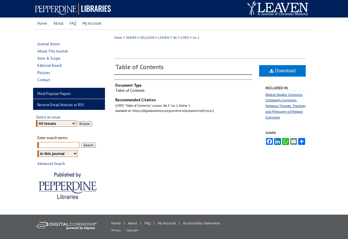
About (132, 223)
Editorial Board (49, 65)
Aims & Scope (48, 58)
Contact (43, 79)
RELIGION (147, 38)
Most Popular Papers (54, 93)
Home (118, 38)
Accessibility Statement (201, 223)
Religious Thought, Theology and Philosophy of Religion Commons (285, 111)
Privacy (116, 230)
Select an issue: (48, 117)
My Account (167, 223)
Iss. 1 (196, 38)
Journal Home (48, 44)
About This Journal (52, 51)
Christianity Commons (281, 100)
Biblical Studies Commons (283, 94)
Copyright (132, 230)
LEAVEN (163, 38)
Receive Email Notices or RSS (60, 104)
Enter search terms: (52, 137)
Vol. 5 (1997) (181, 38)
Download (282, 70)
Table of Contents (139, 67)
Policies (43, 72)
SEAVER (131, 38)
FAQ (147, 223)
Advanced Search (51, 163)
